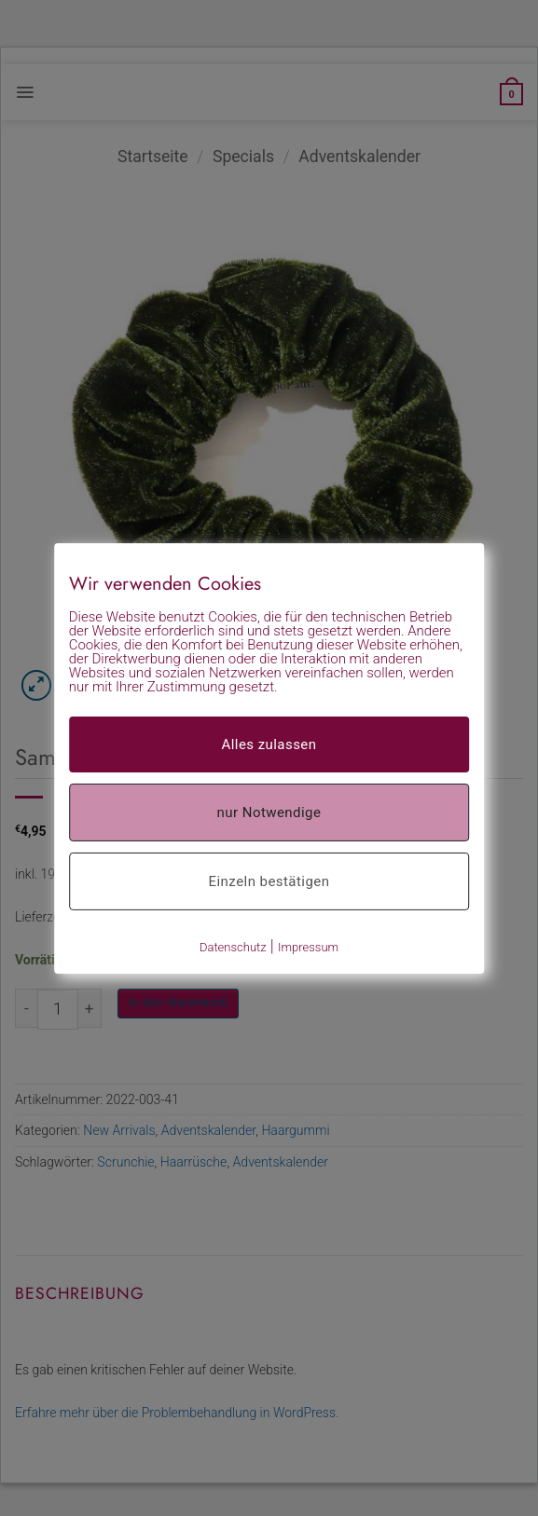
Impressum (308, 946)
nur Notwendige (269, 811)
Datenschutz (233, 946)
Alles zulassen (268, 743)
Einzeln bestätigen (269, 880)
